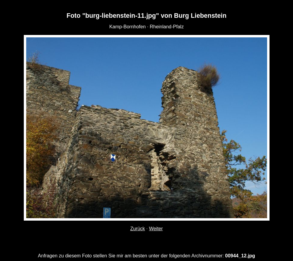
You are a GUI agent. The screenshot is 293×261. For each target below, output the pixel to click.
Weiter (156, 228)
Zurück (137, 228)
